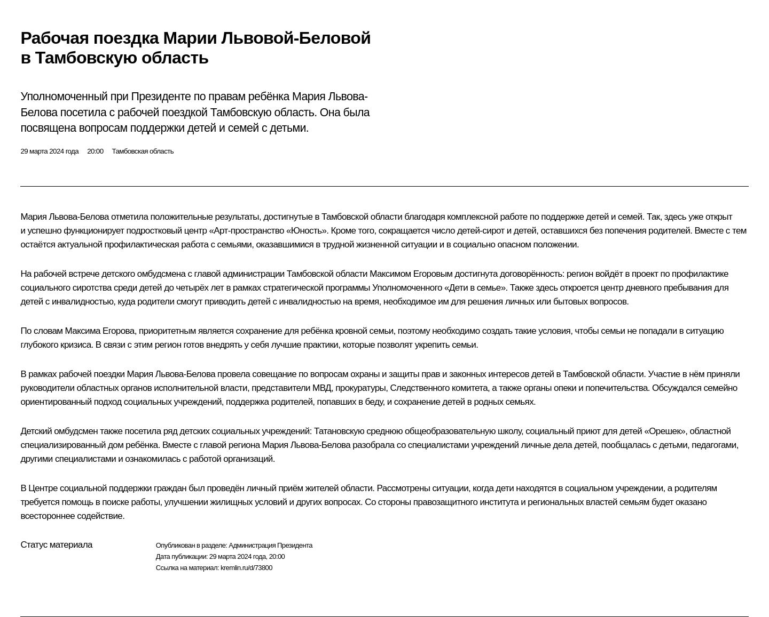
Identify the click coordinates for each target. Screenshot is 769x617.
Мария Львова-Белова (64, 217)
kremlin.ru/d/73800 (246, 568)
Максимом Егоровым (411, 274)
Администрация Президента (270, 545)
